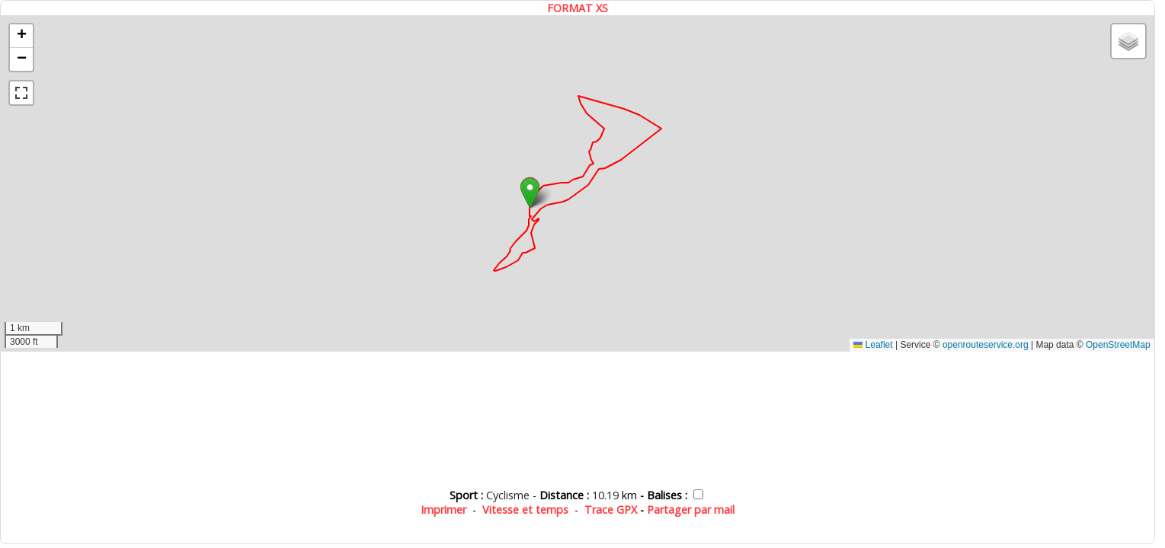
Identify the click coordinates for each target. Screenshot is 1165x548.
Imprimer (443, 509)
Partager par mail (691, 509)
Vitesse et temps (525, 509)
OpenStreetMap (1118, 344)
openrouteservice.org (986, 344)
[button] (529, 193)
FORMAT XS (577, 8)
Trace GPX (610, 509)
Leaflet (872, 344)
